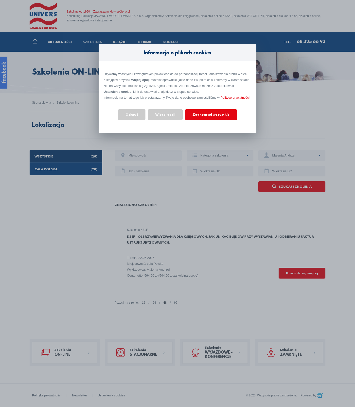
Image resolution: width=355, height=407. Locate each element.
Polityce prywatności (234, 97)
